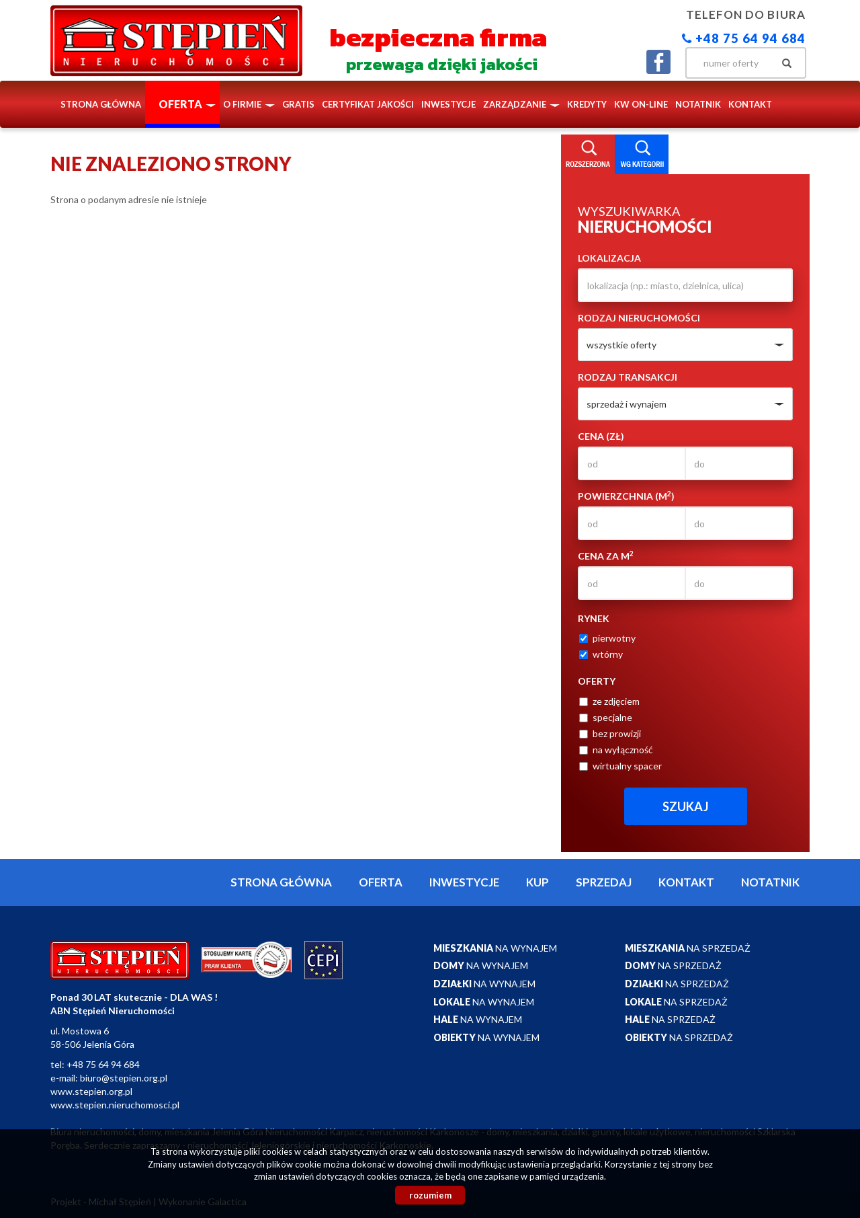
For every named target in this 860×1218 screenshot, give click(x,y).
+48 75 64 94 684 (744, 38)
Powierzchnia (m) (626, 496)
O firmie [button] (249, 104)
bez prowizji (610, 733)
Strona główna (100, 104)
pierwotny (607, 638)
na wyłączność (616, 749)
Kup (537, 882)
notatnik (698, 104)
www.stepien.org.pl (91, 1091)
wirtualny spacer (620, 765)
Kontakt (750, 104)
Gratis (298, 104)
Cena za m (606, 555)
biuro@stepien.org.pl (123, 1077)
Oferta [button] (187, 104)
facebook (658, 62)
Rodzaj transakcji (627, 377)
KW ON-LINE (641, 104)
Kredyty (587, 104)
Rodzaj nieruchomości (639, 317)
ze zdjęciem (609, 701)
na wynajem (495, 948)
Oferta (380, 882)
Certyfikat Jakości (368, 104)
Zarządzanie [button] (521, 104)
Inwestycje (448, 104)
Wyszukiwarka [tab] (588, 155)
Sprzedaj (604, 882)
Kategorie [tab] (642, 155)
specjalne (605, 717)
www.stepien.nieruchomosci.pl (114, 1104)
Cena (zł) (601, 436)
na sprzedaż (687, 948)
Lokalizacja (609, 258)
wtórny (601, 654)
